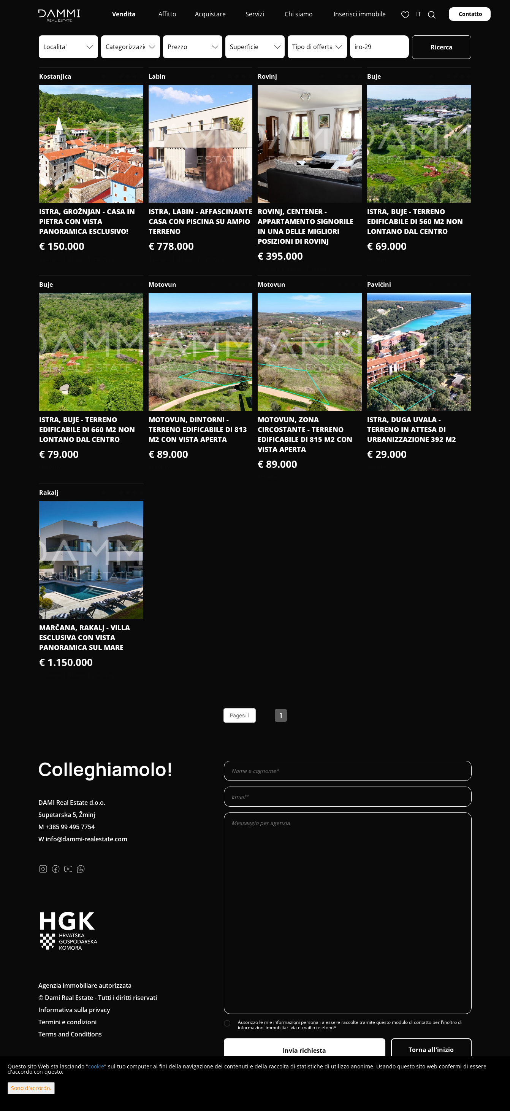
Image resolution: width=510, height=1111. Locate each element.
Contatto (469, 13)
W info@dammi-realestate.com (82, 839)
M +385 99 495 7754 (66, 827)
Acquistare (210, 14)
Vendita (123, 14)
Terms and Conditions (70, 1034)
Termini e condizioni (67, 1022)
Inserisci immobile (360, 14)
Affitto (166, 14)
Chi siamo (298, 14)
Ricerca (442, 47)
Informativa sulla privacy (74, 1010)
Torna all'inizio (431, 1050)
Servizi (254, 14)
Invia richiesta (304, 1050)
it (418, 14)
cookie (96, 1066)
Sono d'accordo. (31, 1088)
